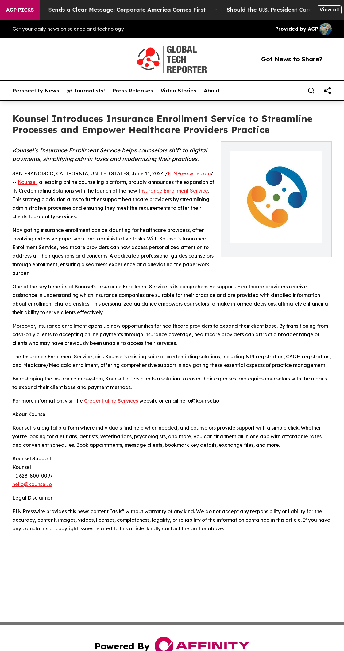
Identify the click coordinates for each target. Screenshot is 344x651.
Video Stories (178, 91)
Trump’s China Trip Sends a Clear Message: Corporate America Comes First (106, 9)
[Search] (311, 91)
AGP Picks (20, 10)
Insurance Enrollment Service (173, 191)
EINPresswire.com (189, 173)
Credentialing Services (111, 401)
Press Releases (132, 91)
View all (329, 9)
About (212, 91)
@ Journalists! (86, 91)
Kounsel (27, 182)
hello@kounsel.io (32, 484)
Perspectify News (35, 91)
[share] (327, 90)
